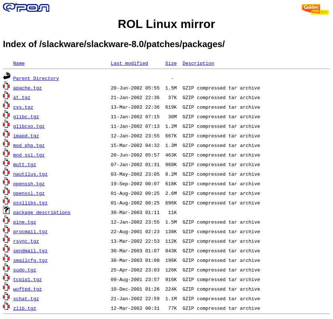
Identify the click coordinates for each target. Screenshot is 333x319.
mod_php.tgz (29, 145)
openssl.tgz (29, 193)
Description (198, 63)
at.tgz (22, 97)
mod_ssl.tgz (29, 154)
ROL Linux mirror (166, 24)
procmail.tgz (30, 231)
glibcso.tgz (29, 126)
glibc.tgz (26, 116)
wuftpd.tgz (27, 288)
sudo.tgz (24, 269)
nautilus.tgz (30, 174)
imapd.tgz (26, 135)
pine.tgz (24, 221)
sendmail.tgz (30, 250)
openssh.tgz (29, 183)
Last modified (129, 63)
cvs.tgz (23, 107)
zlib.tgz (24, 308)
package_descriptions (42, 212)
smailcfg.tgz (30, 260)
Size (171, 63)
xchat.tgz (26, 298)
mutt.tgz (24, 164)
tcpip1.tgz (27, 279)
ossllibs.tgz (30, 202)
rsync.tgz (26, 241)
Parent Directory (36, 78)
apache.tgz (27, 87)
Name (19, 63)
